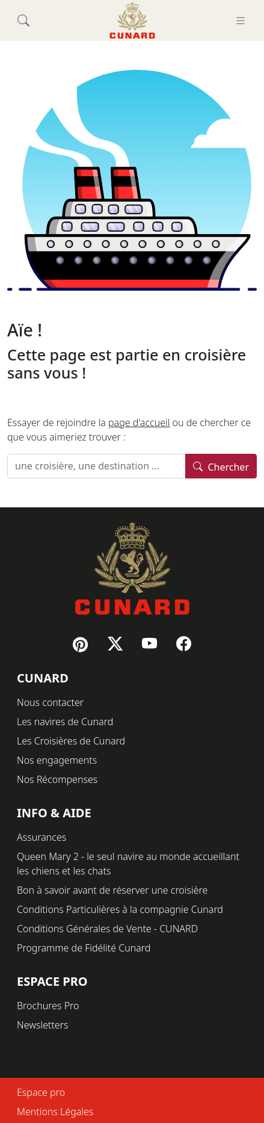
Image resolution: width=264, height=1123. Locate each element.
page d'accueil (139, 422)
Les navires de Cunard (65, 721)
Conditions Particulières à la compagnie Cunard (120, 909)
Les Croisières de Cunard (71, 740)
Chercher (221, 466)
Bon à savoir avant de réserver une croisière (112, 890)
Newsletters (42, 1025)
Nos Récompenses (57, 779)
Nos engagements (57, 760)
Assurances (41, 837)
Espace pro (41, 1092)
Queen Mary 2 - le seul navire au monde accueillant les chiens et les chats (128, 863)
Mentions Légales (55, 1111)
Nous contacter (50, 702)
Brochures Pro (48, 1005)
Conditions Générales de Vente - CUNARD (107, 928)
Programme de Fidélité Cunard (83, 947)
